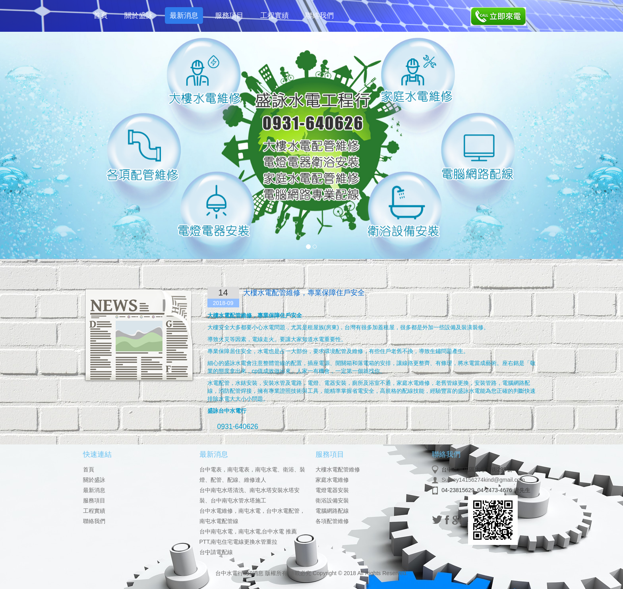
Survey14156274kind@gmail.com (483, 480)
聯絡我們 (319, 15)
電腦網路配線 (332, 511)
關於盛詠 (138, 15)
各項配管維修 (332, 521)
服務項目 (229, 15)
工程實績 (274, 15)
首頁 (100, 15)
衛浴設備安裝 (332, 500)
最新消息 (184, 15)
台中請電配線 (216, 552)
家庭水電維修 (332, 480)
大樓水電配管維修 (337, 469)
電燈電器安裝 (332, 490)
